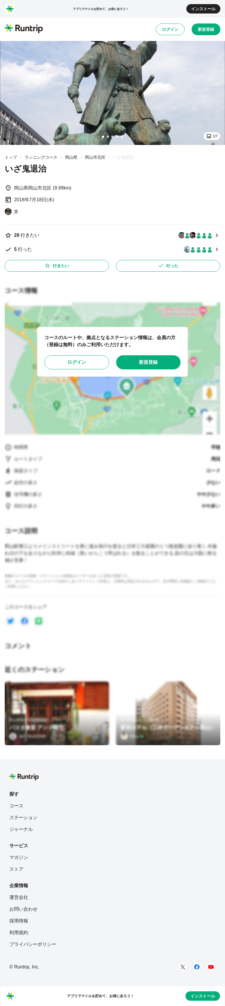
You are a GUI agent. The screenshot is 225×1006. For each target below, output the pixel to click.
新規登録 (206, 29)
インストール (203, 8)
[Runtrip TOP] (24, 29)
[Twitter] (183, 967)
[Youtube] (211, 967)
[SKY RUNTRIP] (27, 736)
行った (168, 265)
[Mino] (132, 736)
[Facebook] (197, 967)
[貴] (11, 211)
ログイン (170, 29)
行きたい (57, 265)
